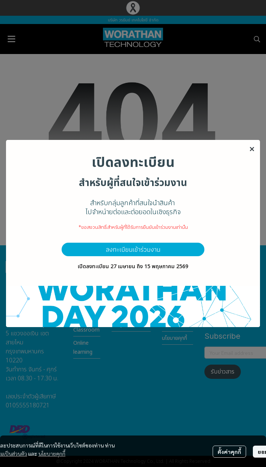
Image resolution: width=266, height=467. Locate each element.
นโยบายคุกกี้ (51, 453)
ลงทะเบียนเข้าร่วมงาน (133, 249)
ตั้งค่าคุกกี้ (229, 451)
